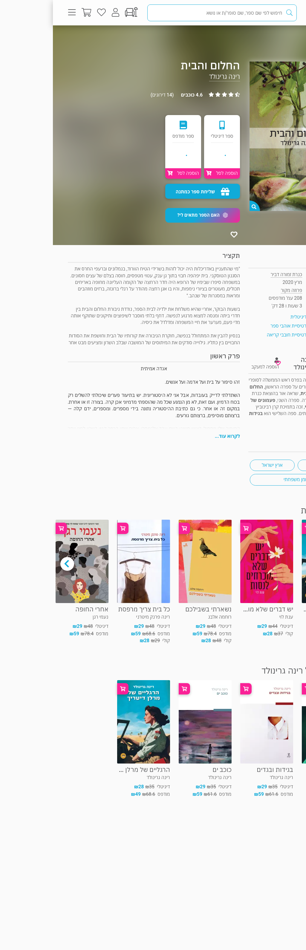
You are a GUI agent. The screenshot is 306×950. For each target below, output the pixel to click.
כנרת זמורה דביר (233, 274)
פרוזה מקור (271, 37)
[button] (149, 215)
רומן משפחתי (243, 479)
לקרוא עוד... (174, 436)
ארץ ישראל (219, 465)
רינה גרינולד (171, 76)
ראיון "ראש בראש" (274, 427)
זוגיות (267, 465)
